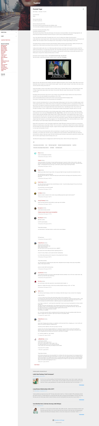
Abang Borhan (4, 45)
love (46, 145)
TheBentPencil (41, 242)
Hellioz (2, 53)
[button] (83, 9)
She (2, 63)
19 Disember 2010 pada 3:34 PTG (45, 257)
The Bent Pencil (4, 68)
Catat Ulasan (36, 364)
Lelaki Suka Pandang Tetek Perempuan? (43, 374)
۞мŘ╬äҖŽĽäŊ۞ (41, 339)
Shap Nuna (3, 62)
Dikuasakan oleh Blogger (58, 420)
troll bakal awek (59, 147)
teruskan (81, 385)
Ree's (2, 59)
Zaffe (2, 70)
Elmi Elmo (3, 52)
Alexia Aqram (4, 47)
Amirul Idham (4, 49)
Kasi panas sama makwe (38, 145)
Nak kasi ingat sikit (52, 145)
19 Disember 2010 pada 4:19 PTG (45, 269)
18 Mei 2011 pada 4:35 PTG (43, 361)
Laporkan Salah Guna (5, 40)
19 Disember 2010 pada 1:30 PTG (45, 156)
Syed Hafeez (4, 67)
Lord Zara (3, 56)
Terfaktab (36, 3)
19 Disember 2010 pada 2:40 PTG (45, 239)
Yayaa (39, 170)
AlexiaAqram (40, 217)
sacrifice (74, 145)
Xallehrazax (3, 69)
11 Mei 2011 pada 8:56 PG (43, 349)
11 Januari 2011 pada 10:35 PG (44, 335)
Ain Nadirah (3, 46)
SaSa (39, 291)
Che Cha (39, 281)
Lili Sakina (40, 193)
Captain (39, 160)
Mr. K (2, 58)
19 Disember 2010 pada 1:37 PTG (45, 189)
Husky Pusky (40, 182)
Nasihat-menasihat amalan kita (64, 145)
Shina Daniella (4, 64)
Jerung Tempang (41, 200)
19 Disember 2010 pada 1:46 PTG (45, 196)
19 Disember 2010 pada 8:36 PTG (45, 277)
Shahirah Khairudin (5, 61)
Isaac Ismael (4, 55)
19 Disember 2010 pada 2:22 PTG (45, 223)
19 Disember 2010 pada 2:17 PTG (45, 214)
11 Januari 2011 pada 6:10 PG (44, 315)
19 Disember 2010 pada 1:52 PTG (45, 204)
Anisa (39, 152)
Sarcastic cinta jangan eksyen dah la (40, 147)
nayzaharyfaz (41, 272)
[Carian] (86, 3)
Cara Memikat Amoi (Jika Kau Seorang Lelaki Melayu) (47, 403)
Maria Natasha (4, 57)
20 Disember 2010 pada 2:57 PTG (45, 287)
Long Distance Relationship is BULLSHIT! (43, 389)
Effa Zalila (3, 51)
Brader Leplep (4, 50)
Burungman (40, 208)
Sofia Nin (3, 65)
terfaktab (52, 147)
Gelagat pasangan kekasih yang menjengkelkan (47, 212)
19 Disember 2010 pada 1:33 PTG (45, 166)
